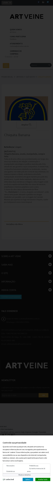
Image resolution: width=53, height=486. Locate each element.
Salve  (28, 479)
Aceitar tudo (42, 479)
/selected (8, 479)
